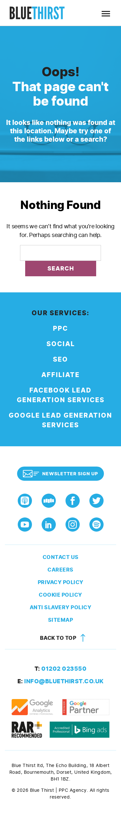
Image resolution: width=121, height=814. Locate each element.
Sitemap (60, 620)
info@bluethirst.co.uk (60, 681)
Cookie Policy (60, 595)
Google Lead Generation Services (60, 420)
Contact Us (61, 557)
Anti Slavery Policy (61, 607)
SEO (60, 359)
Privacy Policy (61, 582)
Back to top (64, 638)
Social (60, 344)
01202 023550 (61, 668)
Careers (60, 570)
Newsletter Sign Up (60, 474)
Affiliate (60, 375)
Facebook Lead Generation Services (61, 395)
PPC (60, 329)
